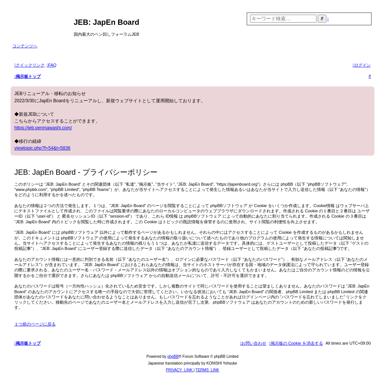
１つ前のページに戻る (35, 324)
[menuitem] (51, 65)
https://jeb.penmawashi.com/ (43, 127)
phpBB (173, 356)
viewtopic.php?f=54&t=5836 (42, 148)
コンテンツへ (24, 46)
